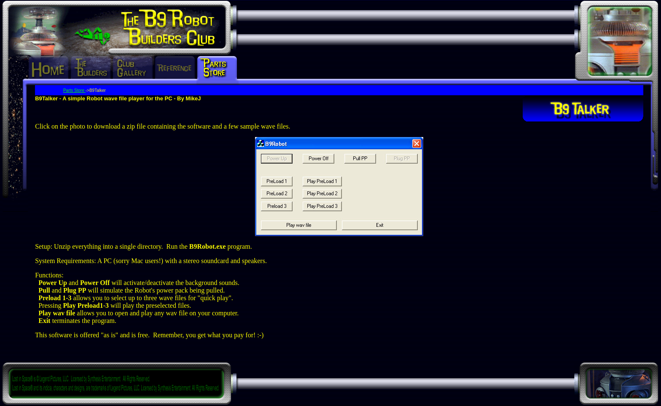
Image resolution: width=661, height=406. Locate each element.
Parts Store (74, 90)
